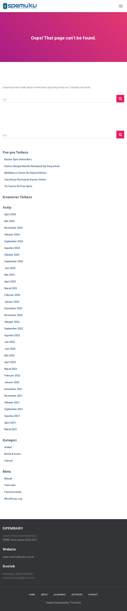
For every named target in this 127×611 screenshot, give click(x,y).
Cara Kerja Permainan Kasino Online (25, 179)
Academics (60, 594)
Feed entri (10, 485)
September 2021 (13, 409)
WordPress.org (13, 498)
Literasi (8, 460)
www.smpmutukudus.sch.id (18, 556)
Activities (77, 594)
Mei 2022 (9, 355)
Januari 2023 (11, 301)
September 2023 (13, 261)
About (44, 594)
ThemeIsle (75, 602)
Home (32, 594)
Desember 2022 (13, 308)
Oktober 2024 (12, 234)
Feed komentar (13, 492)
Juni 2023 (10, 268)
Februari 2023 (12, 295)
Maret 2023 (10, 288)
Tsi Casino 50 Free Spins (18, 186)
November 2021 (13, 395)
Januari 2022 (11, 382)
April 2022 (10, 362)
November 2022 (13, 315)
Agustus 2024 (12, 248)
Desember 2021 (13, 389)
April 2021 (10, 422)
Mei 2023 (9, 274)
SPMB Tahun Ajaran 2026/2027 (20, 539)
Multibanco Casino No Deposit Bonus (25, 172)
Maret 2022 (10, 369)
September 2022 (13, 328)
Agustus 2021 (12, 416)
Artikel (8, 447)
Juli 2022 (9, 342)
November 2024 (13, 227)
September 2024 (13, 241)
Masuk (8, 478)
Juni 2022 (10, 348)
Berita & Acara (12, 453)
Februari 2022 (12, 375)
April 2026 (10, 214)
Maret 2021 (10, 429)
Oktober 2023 (12, 254)
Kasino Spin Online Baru (18, 159)
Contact (93, 594)
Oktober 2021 (12, 402)
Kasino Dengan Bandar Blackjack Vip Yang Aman (32, 166)
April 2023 (10, 281)
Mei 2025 (9, 221)
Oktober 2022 (12, 322)
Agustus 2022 (12, 335)
